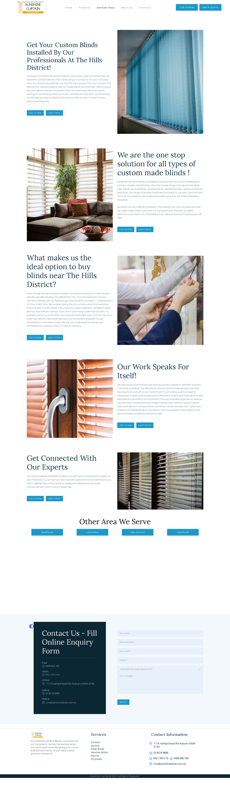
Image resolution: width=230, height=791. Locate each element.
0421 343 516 (54, 675)
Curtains (96, 747)
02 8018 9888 (54, 695)
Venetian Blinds (100, 760)
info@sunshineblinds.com (81, 482)
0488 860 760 (41, 482)
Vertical (95, 751)
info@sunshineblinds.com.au (63, 704)
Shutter (95, 764)
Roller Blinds (98, 755)
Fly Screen (97, 768)
